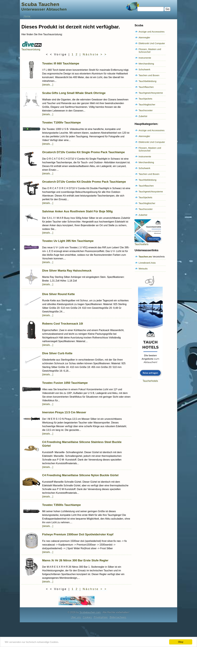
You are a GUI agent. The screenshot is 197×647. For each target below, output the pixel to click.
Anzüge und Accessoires (151, 31)
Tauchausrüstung (31, 48)
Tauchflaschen (146, 87)
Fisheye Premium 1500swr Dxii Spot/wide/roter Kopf (77, 534)
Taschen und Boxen (149, 75)
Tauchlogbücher (147, 104)
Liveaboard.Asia (147, 262)
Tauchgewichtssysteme (151, 92)
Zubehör (143, 116)
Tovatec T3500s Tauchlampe (61, 504)
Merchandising (146, 63)
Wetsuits (143, 268)
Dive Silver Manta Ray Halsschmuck (66, 270)
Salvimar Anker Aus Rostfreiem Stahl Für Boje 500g (77, 211)
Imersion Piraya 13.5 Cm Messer (64, 412)
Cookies (87, 617)
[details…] (47, 84)
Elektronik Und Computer (152, 43)
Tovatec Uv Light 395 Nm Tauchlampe (68, 240)
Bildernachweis (118, 617)
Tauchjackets (145, 98)
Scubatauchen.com (90, 612)
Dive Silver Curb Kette (57, 353)
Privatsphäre (101, 617)
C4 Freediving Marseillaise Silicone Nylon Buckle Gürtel (80, 475)
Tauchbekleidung (147, 81)
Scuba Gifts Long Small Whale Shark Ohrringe (74, 93)
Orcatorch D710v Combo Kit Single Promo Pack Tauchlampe (83, 152)
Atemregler (144, 37)
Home (27, 16)
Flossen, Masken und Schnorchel (150, 50)
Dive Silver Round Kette (58, 294)
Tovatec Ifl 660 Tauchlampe (60, 63)
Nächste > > (95, 54)
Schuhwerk (144, 69)
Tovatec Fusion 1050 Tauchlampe (65, 382)
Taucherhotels (150, 379)
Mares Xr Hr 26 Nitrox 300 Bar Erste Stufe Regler (75, 560)
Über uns (76, 617)
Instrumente (145, 57)
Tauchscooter (146, 110)
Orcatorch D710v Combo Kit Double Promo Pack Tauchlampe (84, 181)
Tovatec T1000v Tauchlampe (61, 122)
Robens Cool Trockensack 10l (62, 323)
